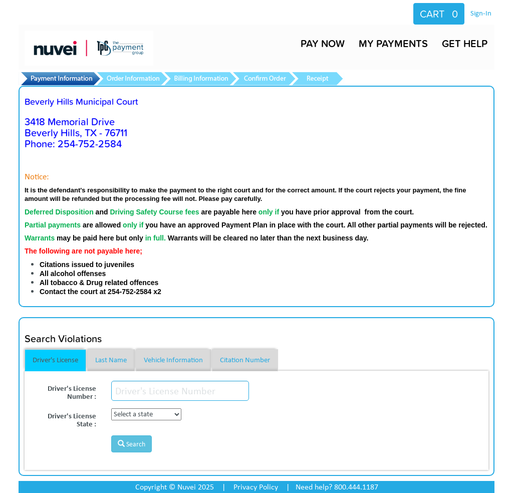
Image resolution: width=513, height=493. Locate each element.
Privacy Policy (255, 486)
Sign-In (480, 13)
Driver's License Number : (72, 391)
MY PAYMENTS (393, 43)
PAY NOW (323, 43)
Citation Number (245, 360)
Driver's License (55, 360)
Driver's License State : (72, 419)
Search (131, 443)
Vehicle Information (173, 360)
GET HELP (464, 43)
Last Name (111, 360)
